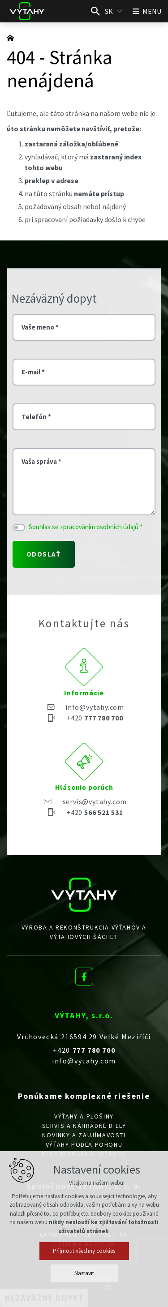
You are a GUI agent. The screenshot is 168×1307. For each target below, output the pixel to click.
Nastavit (84, 1273)
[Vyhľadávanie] (95, 11)
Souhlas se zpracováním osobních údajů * (85, 527)
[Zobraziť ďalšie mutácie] (119, 11)
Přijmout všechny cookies (84, 1251)
